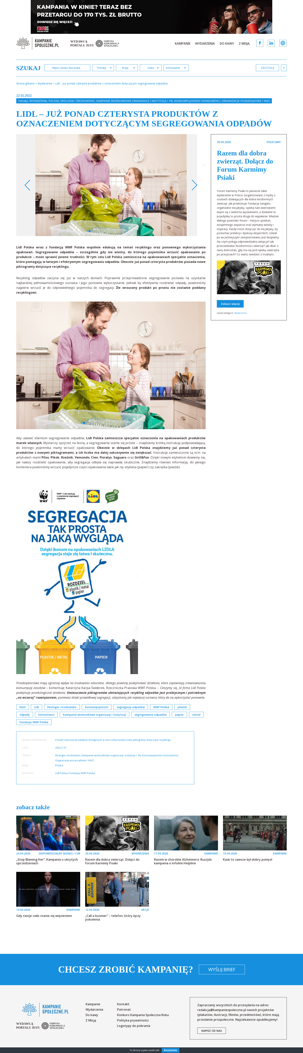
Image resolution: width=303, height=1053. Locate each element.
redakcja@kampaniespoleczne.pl (221, 1010)
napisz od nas (211, 1031)
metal (196, 714)
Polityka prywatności (133, 1020)
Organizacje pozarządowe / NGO (246, 101)
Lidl (36, 707)
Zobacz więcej (230, 304)
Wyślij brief (221, 969)
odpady (25, 714)
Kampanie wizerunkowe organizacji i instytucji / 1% (134, 101)
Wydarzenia (205, 43)
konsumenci (46, 714)
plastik (182, 707)
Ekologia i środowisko (77, 101)
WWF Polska (161, 707)
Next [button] (194, 185)
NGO (23, 707)
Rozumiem (170, 1050)
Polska (54, 101)
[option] (111, 185)
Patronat (124, 1009)
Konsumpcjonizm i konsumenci (197, 101)
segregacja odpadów (131, 707)
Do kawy (227, 43)
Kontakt (123, 1004)
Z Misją (244, 43)
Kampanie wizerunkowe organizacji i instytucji (94, 714)
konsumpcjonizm (96, 707)
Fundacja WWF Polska (34, 722)
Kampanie (182, 43)
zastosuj (267, 68)
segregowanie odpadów (150, 714)
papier (179, 714)
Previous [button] (27, 185)
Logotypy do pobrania (133, 1026)
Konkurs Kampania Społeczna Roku (143, 1015)
